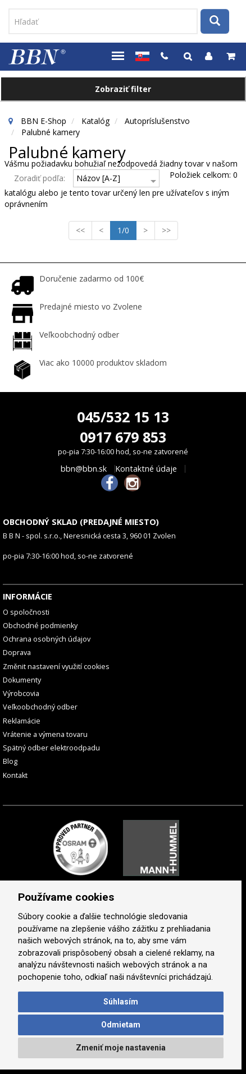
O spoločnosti (26, 612)
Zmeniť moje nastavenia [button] (121, 1047)
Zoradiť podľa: (39, 178)
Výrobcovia (21, 693)
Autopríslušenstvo (157, 121)
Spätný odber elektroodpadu (51, 748)
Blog (10, 761)
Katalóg (95, 121)
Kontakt (15, 775)
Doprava (17, 652)
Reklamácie (21, 721)
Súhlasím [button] (120, 1001)
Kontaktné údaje (146, 469)
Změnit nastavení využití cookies (56, 666)
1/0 (126, 230)
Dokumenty (22, 680)
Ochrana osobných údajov (46, 639)
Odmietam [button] (120, 1024)
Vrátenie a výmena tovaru (45, 734)
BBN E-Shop (43, 121)
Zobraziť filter (123, 89)
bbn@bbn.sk (84, 469)
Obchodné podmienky (40, 625)
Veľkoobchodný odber (40, 707)
